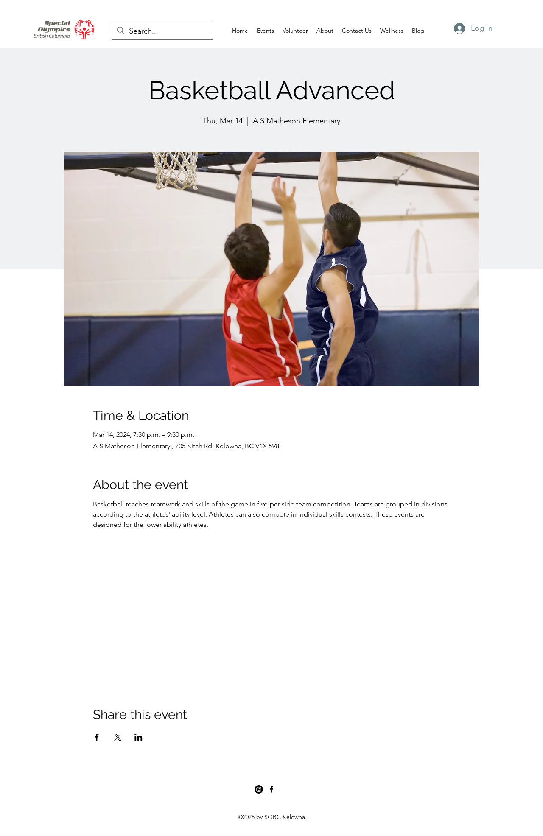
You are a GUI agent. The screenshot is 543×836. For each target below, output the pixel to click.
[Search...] (162, 31)
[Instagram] (259, 789)
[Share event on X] (118, 737)
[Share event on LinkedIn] (138, 737)
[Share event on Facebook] (97, 737)
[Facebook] (271, 789)
